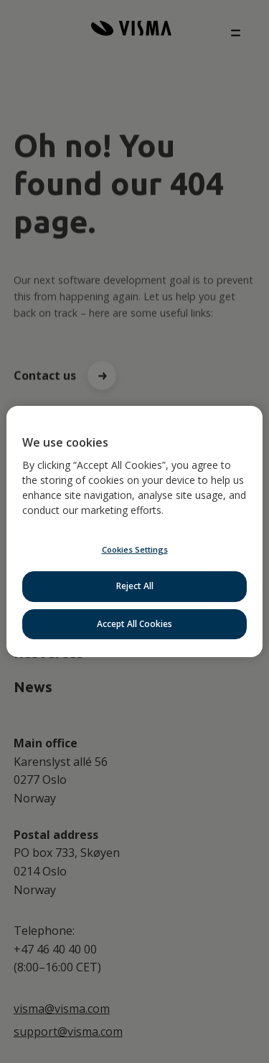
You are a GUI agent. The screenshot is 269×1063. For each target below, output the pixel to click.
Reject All (135, 586)
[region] (134, 532)
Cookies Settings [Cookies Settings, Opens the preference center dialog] (135, 549)
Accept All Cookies (134, 624)
